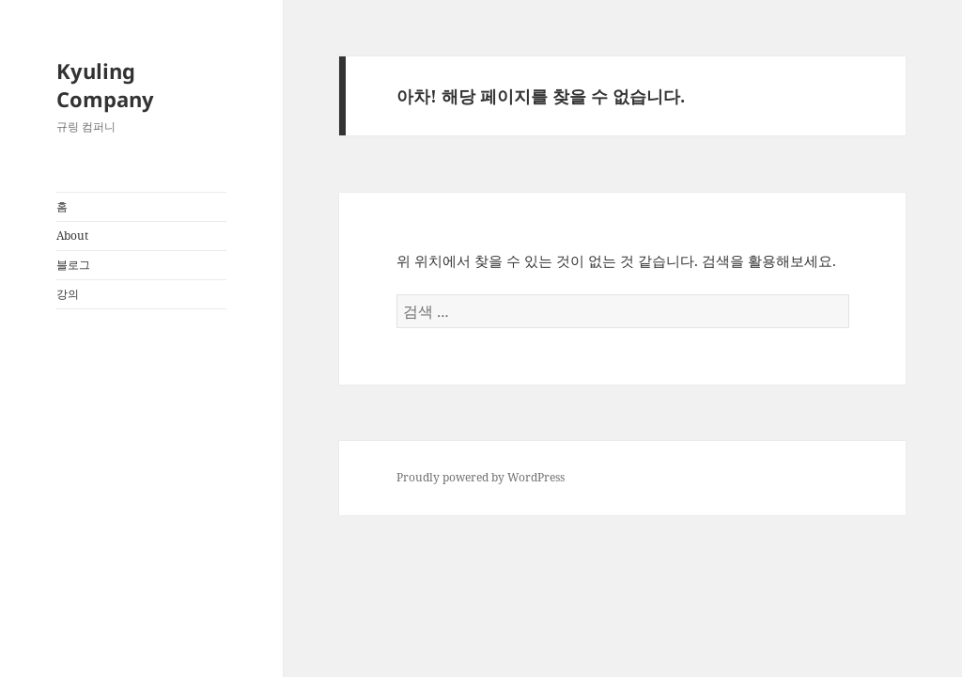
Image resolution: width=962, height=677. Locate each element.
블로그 (73, 265)
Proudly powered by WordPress (480, 477)
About (72, 236)
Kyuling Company (105, 84)
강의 (67, 294)
